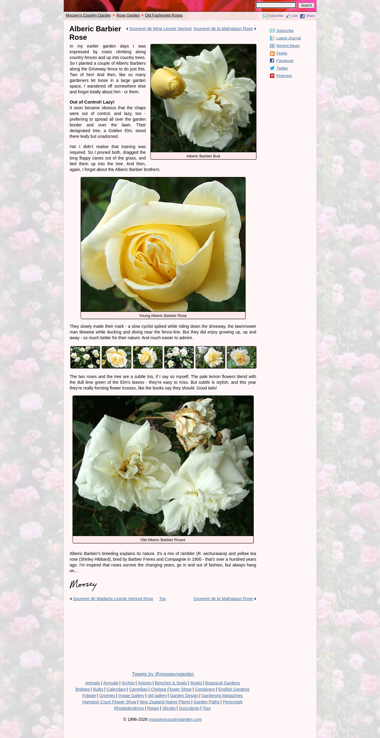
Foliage (89, 695)
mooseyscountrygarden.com (175, 719)
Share (310, 15)
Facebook (285, 60)
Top (162, 598)
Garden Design (184, 695)
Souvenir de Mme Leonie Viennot (160, 28)
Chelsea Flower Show (171, 689)
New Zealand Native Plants (165, 701)
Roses (153, 708)
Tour (207, 708)
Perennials (233, 701)
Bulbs (98, 689)
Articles (145, 683)
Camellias (138, 689)
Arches (128, 683)
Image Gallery (131, 695)
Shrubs (169, 708)
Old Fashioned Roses (164, 15)
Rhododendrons (129, 708)
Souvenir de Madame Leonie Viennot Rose (113, 598)
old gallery (157, 695)
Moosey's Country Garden (88, 15)
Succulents (189, 708)
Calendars (116, 689)
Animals (92, 683)
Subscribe (276, 15)
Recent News (288, 45)
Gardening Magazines (222, 695)
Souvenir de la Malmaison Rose (223, 28)
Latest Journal (289, 38)
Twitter (282, 68)
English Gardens (234, 689)
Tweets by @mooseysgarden (163, 674)
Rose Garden (128, 15)
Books (196, 683)
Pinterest (284, 75)
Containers (205, 689)
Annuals (111, 683)
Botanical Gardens (222, 683)
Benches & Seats (171, 683)
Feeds (282, 53)
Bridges (83, 689)
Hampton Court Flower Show (109, 701)
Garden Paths (206, 701)
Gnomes (107, 695)
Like (295, 15)
